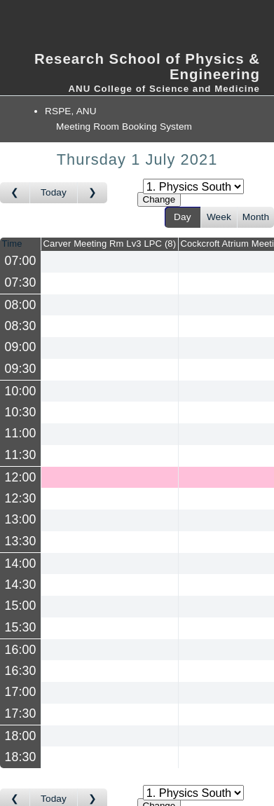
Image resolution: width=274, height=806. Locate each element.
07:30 (20, 282)
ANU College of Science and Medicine (164, 88)
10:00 (20, 390)
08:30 (20, 326)
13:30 (20, 541)
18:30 (20, 757)
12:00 (20, 477)
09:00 (20, 348)
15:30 (20, 627)
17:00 (20, 692)
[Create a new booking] (109, 262)
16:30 (20, 671)
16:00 (20, 649)
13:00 (20, 520)
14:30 (20, 585)
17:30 (20, 713)
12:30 (20, 498)
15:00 (20, 606)
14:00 (20, 563)
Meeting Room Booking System (124, 126)
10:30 (20, 412)
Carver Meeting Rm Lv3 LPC (110, 244)
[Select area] (193, 186)
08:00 (20, 304)
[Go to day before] (15, 192)
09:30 (20, 369)
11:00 (20, 434)
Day (182, 217)
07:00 (20, 261)
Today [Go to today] (54, 192)
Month (255, 217)
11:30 (20, 455)
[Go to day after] (92, 192)
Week (219, 217)
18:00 (20, 735)
